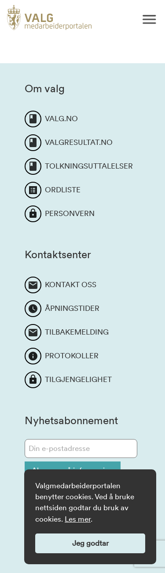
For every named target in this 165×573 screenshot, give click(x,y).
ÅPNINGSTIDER (72, 308)
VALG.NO (61, 118)
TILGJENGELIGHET (78, 379)
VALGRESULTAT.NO (79, 142)
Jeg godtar (90, 543)
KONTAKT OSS (70, 284)
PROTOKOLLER (72, 355)
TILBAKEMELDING (77, 332)
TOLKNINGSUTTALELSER (89, 166)
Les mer (78, 519)
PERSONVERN (70, 213)
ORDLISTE (63, 190)
